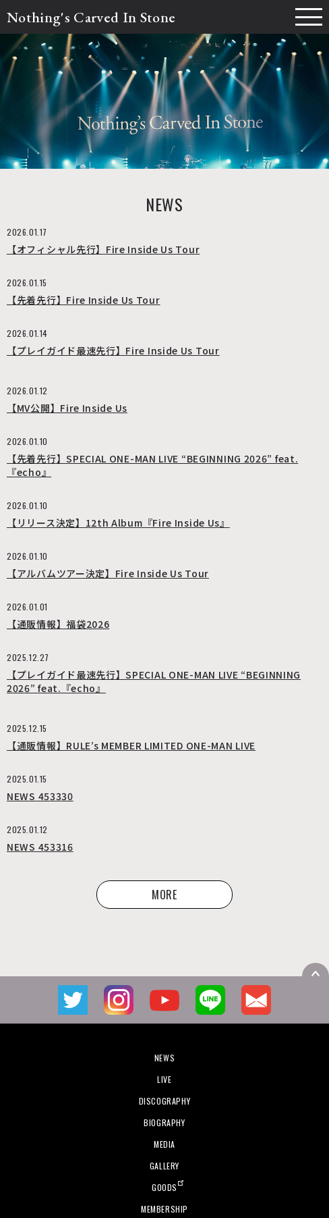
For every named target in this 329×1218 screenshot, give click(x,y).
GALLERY (164, 1165)
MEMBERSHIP (164, 1209)
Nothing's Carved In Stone (91, 17)
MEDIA (164, 1144)
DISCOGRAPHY (165, 1101)
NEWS (164, 1057)
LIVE (164, 1079)
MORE (164, 894)
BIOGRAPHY (164, 1122)
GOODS (164, 1187)
